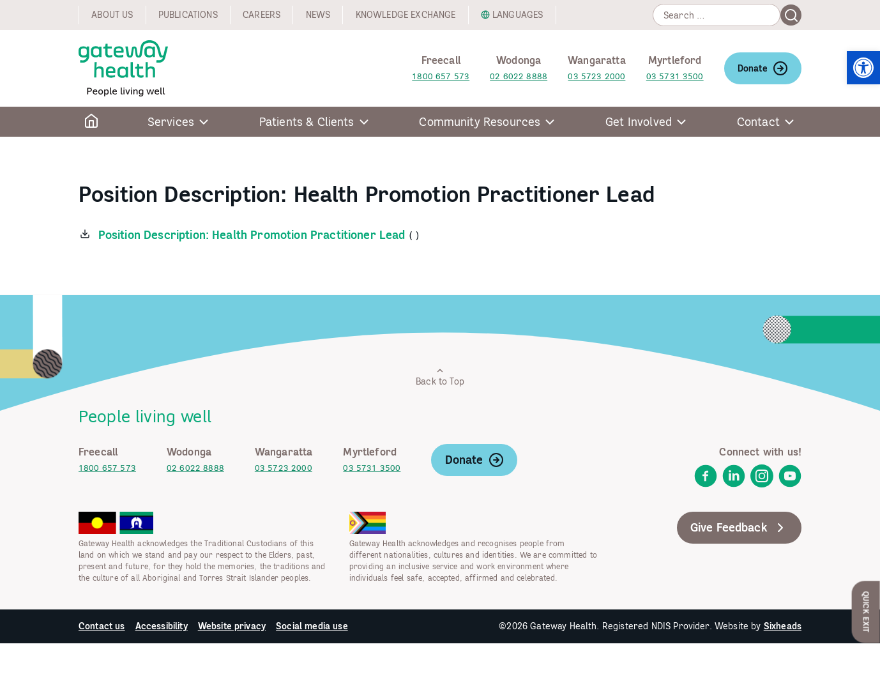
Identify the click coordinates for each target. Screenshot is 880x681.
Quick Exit (866, 611)
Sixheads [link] (782, 626)
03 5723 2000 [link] (596, 76)
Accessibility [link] (161, 626)
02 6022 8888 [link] (518, 76)
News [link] (318, 14)
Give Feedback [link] (739, 527)
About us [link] (112, 14)
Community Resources (479, 121)
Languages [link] (517, 14)
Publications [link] (188, 14)
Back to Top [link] (440, 376)
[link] (863, 67)
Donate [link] (763, 68)
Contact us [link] (102, 626)
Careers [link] (261, 14)
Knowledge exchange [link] (406, 14)
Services (171, 121)
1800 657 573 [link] (440, 76)
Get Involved (638, 121)
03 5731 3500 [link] (675, 76)
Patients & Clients (306, 121)
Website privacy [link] (232, 626)
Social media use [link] (312, 626)
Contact (758, 121)
